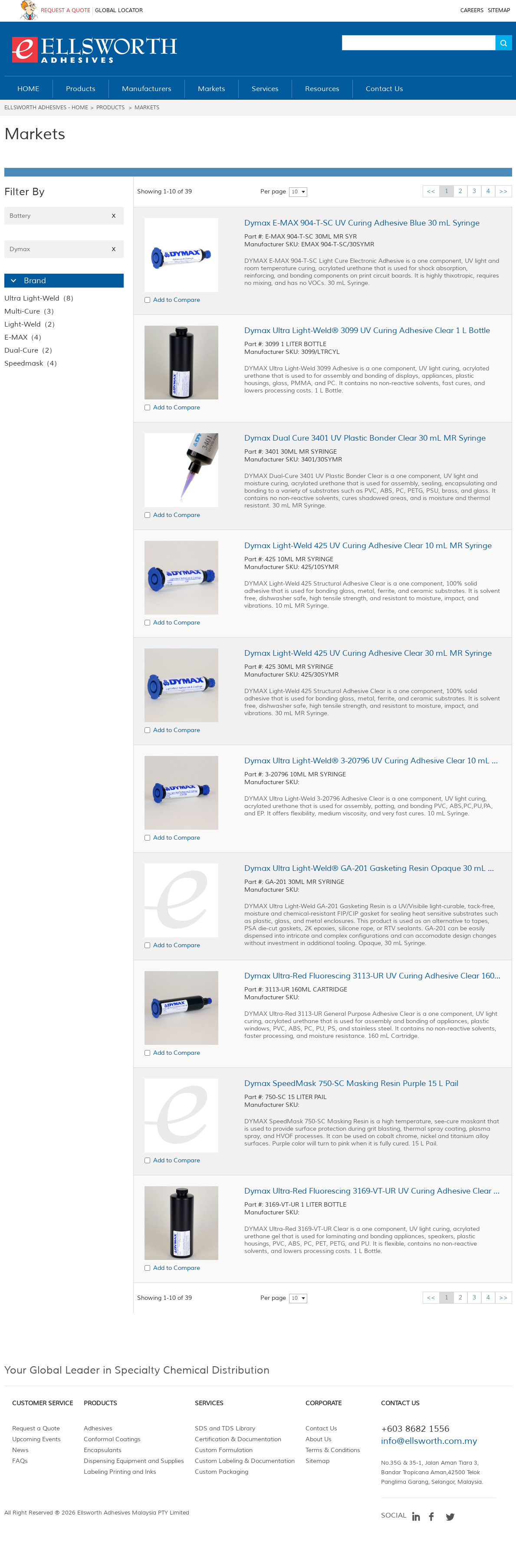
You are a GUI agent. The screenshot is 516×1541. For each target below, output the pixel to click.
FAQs (20, 1461)
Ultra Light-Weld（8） (40, 298)
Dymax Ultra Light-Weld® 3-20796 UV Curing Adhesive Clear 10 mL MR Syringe (372, 761)
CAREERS (471, 10)
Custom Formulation (224, 1450)
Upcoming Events (36, 1439)
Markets (147, 108)
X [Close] (114, 216)
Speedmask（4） (32, 363)
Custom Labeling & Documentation (245, 1461)
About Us (319, 1439)
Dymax (64, 249)
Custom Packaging (221, 1472)
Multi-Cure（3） (31, 311)
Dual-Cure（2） (30, 350)
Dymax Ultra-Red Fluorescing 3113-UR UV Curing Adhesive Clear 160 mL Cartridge (372, 976)
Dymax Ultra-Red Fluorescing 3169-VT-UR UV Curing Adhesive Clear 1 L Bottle (372, 1191)
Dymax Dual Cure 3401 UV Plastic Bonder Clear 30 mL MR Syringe (365, 438)
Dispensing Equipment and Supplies (134, 1461)
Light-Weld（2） (31, 324)
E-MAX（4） (24, 337)
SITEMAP (499, 10)
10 (295, 192)
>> (503, 191)
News (20, 1450)
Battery (64, 215)
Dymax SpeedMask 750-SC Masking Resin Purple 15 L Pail (351, 1083)
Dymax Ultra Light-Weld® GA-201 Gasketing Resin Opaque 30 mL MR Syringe (372, 868)
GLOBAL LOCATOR (119, 10)
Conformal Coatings (112, 1439)
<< (431, 191)
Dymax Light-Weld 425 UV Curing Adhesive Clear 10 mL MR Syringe (368, 545)
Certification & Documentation (238, 1439)
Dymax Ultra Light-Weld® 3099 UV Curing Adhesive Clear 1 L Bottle (367, 330)
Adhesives (98, 1428)
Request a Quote (36, 1428)
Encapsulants (103, 1450)
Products (110, 108)
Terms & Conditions (333, 1450)
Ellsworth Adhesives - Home (46, 108)
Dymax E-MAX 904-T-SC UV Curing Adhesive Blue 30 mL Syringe (362, 223)
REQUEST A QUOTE (65, 10)
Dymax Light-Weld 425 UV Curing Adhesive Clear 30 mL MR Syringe (368, 653)
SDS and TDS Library (225, 1428)
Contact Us (321, 1428)
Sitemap (317, 1461)
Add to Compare (176, 300)
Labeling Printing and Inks (120, 1472)
